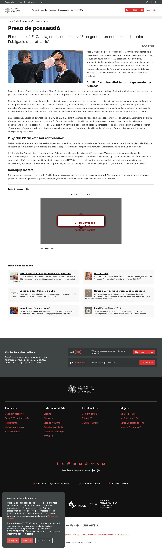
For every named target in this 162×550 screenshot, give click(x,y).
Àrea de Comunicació (130, 427)
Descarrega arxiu (46, 248)
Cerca (19, 2)
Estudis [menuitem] (44, 10)
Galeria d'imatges (90, 423)
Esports (47, 414)
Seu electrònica (12, 431)
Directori (40, 2)
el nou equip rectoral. (96, 175)
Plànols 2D (87, 418)
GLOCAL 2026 (101, 273)
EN (156, 2)
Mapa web (67, 535)
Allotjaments (11, 423)
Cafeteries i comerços (54, 431)
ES (151, 2)
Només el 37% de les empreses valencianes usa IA (119, 291)
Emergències (29, 2)
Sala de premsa (127, 414)
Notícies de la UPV (129, 418)
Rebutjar (27, 541)
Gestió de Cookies (122, 535)
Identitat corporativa (14, 427)
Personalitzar (44, 541)
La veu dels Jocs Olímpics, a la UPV (37, 291)
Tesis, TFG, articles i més (17, 418)
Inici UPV (11, 21)
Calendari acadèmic (14, 414)
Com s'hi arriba (89, 414)
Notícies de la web (40, 21)
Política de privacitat (105, 535)
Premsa (27, 21)
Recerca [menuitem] (52, 10)
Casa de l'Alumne (52, 423)
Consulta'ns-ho (147, 363)
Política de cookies (89, 535)
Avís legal (76, 535)
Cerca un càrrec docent (132, 423)
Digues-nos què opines (144, 352)
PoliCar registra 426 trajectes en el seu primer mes (45, 273)
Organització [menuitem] (63, 10)
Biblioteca (48, 418)
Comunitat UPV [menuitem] (77, 10)
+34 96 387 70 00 (89, 483)
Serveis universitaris (53, 427)
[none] (35, 10)
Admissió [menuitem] (35, 10)
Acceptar (13, 541)
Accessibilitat (10, 2)
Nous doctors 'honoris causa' (35, 308)
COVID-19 (48, 436)
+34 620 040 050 (119, 483)
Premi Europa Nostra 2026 (107, 308)
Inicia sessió (151, 10)
